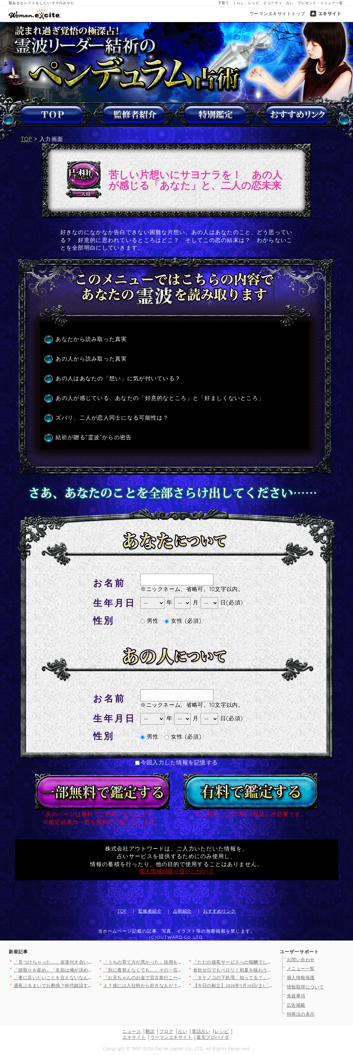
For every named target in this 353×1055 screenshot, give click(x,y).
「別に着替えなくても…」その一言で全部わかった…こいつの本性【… (178, 970)
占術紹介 (182, 911)
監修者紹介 (150, 911)
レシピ (254, 3)
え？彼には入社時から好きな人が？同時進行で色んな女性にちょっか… (178, 985)
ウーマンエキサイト (171, 1037)
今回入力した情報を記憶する (176, 762)
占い (290, 3)
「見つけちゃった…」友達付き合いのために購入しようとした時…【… (88, 962)
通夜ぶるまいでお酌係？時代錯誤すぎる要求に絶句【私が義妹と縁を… (88, 985)
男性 (149, 620)
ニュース (131, 1031)
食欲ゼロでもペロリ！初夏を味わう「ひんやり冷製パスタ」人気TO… (266, 970)
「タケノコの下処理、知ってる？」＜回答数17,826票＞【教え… (260, 977)
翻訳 (150, 1031)
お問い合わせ (301, 959)
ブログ (166, 1031)
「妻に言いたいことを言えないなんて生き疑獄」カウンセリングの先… (88, 977)
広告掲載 (296, 1005)
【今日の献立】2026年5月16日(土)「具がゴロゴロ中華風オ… (257, 985)
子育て (223, 3)
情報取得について (305, 986)
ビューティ (272, 3)
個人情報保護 (301, 977)
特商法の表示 (301, 1014)
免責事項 (296, 995)
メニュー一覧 (331, 3)
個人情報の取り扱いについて (176, 871)
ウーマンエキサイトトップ (277, 13)
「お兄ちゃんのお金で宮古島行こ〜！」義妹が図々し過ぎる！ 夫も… (176, 977)
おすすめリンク (219, 911)
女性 (173, 620)
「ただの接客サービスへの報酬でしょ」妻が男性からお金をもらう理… (267, 962)
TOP (26, 138)
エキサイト (330, 13)
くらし (238, 3)
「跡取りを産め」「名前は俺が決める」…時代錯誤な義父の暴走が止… (88, 970)
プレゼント (306, 3)
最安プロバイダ (212, 1037)
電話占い (201, 1031)
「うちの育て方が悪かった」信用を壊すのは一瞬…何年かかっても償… (178, 962)
